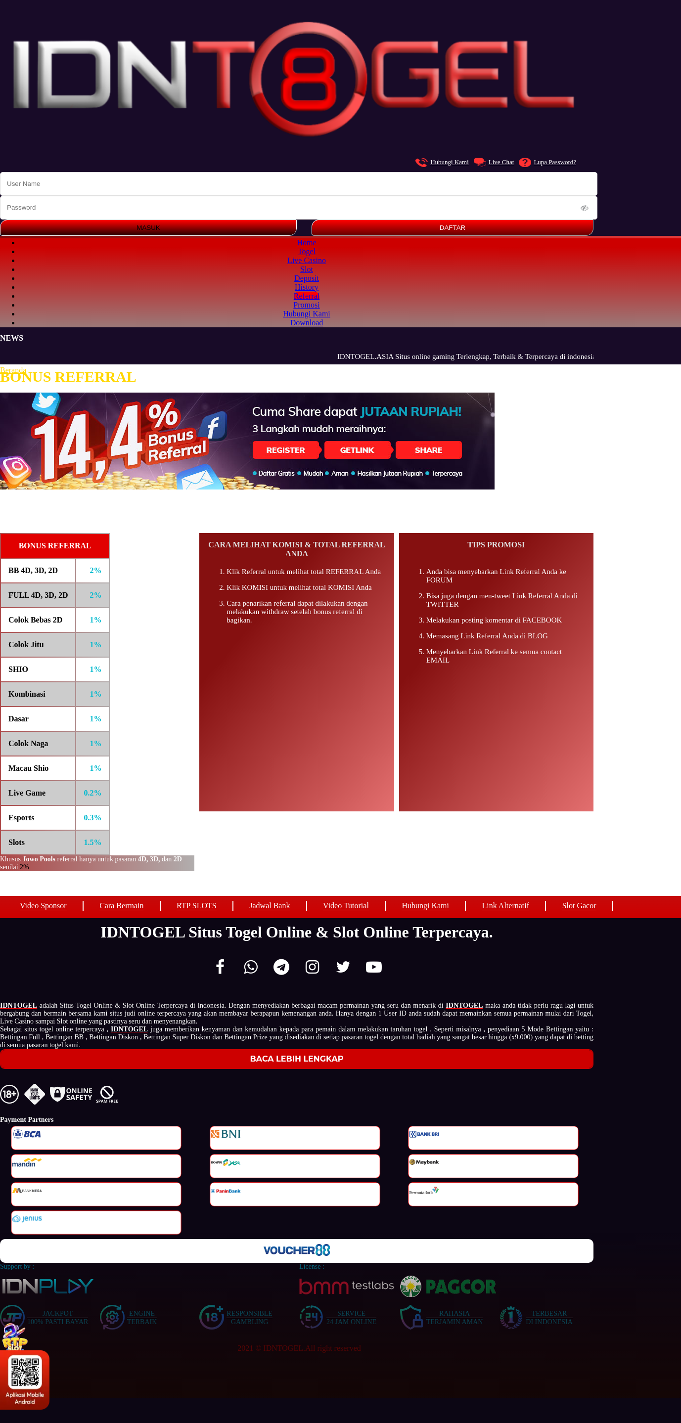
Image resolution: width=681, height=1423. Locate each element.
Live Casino (306, 260)
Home (306, 242)
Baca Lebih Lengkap (297, 1059)
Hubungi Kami (442, 162)
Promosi (306, 305)
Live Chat (494, 162)
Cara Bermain (121, 905)
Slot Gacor (579, 905)
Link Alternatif (506, 905)
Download (306, 322)
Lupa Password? (547, 162)
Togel (307, 251)
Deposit (306, 278)
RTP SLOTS (197, 905)
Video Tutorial (346, 905)
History (306, 287)
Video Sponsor (43, 905)
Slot (306, 269)
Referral (306, 296)
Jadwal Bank (269, 905)
